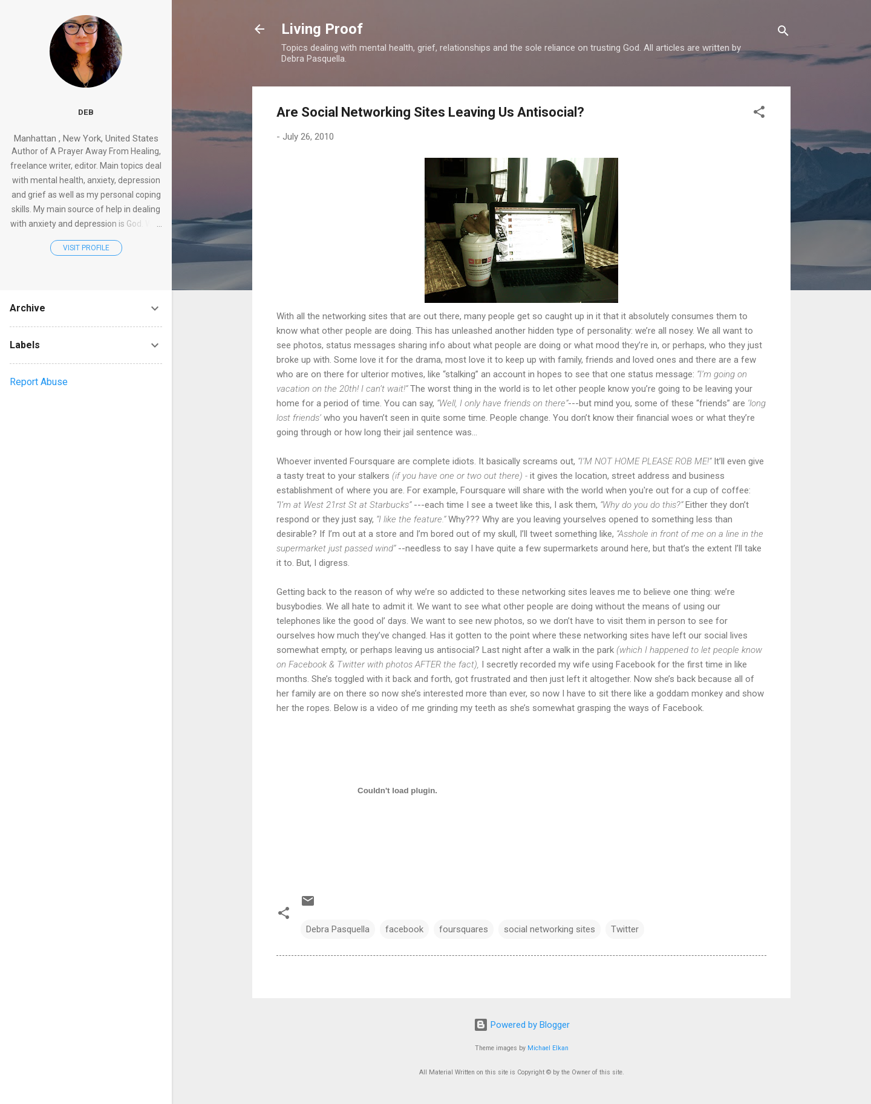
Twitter (625, 929)
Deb (86, 112)
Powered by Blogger (522, 1024)
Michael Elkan (548, 1048)
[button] (759, 114)
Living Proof (322, 29)
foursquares (463, 929)
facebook (404, 929)
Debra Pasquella (338, 929)
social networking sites (549, 929)
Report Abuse (39, 382)
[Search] (783, 33)
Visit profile (86, 248)
